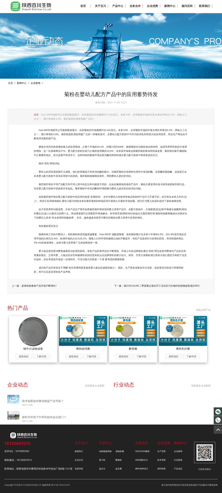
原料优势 (161, 468)
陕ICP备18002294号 (60, 484)
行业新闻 (178, 459)
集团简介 (79, 451)
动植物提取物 (105, 451)
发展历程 (79, 468)
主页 (10, 83)
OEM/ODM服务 (142, 451)
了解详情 (41, 356)
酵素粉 (119, 459)
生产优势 (161, 451)
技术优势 (161, 459)
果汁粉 (102, 459)
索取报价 (24, 356)
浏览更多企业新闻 (94, 385)
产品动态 (178, 468)
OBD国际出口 (141, 459)
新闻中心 (22, 83)
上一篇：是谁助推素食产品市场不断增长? (34, 285)
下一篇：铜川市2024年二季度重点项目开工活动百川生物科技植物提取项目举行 (157, 285)
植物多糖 (120, 451)
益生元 (102, 468)
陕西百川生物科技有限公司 (28, 484)
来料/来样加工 (141, 468)
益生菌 (119, 468)
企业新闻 (35, 83)
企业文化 (79, 459)
